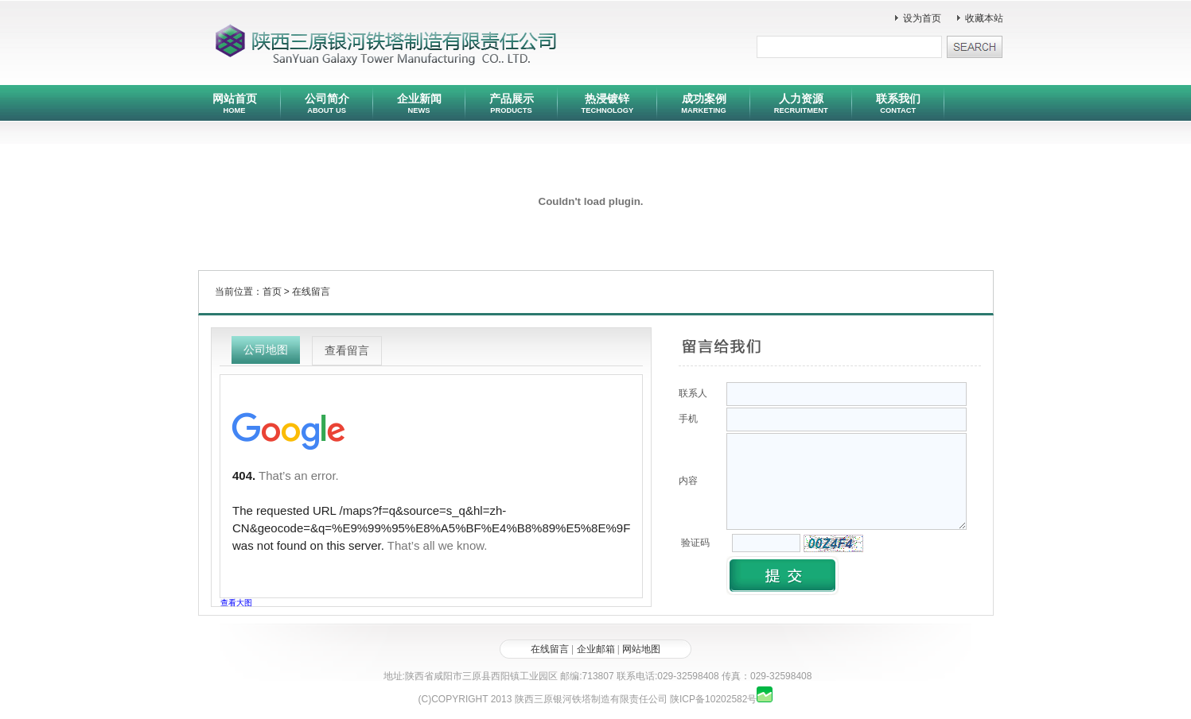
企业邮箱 (596, 649)
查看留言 (347, 350)
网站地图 (641, 649)
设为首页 (922, 18)
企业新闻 (419, 103)
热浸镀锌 (608, 103)
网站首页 (234, 103)
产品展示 (511, 103)
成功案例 (703, 103)
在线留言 (311, 291)
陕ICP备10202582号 (713, 699)
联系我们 (898, 103)
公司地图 (265, 349)
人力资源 (801, 103)
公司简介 (327, 103)
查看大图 (236, 602)
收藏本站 (984, 18)
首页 (272, 291)
